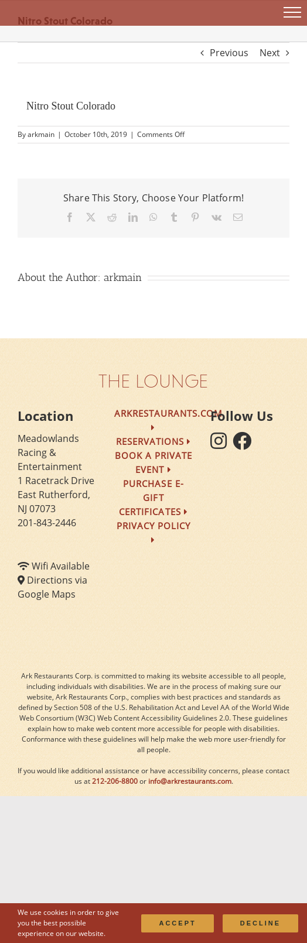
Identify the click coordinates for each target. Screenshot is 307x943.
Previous (229, 52)
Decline (260, 923)
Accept (177, 923)
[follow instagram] (221, 444)
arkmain (41, 134)
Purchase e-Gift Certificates (153, 497)
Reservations (154, 441)
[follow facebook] (245, 444)
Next (270, 52)
